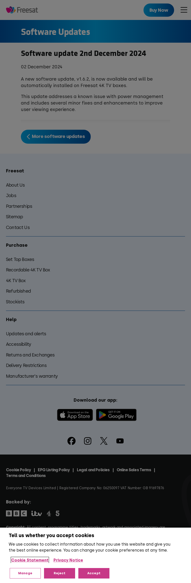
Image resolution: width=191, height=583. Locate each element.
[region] (95, 555)
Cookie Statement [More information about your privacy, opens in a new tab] (29, 560)
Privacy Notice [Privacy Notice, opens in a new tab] (68, 560)
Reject (60, 573)
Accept (93, 573)
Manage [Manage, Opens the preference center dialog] (25, 573)
